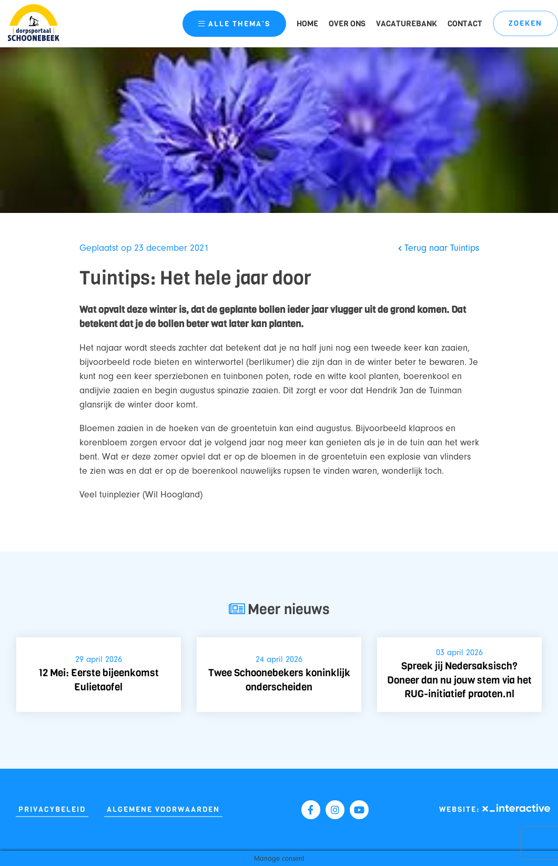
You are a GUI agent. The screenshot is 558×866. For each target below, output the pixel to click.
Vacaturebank (406, 23)
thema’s (234, 24)
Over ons (347, 23)
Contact (465, 23)
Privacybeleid (52, 809)
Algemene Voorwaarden (163, 809)
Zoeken (525, 23)
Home (307, 23)
